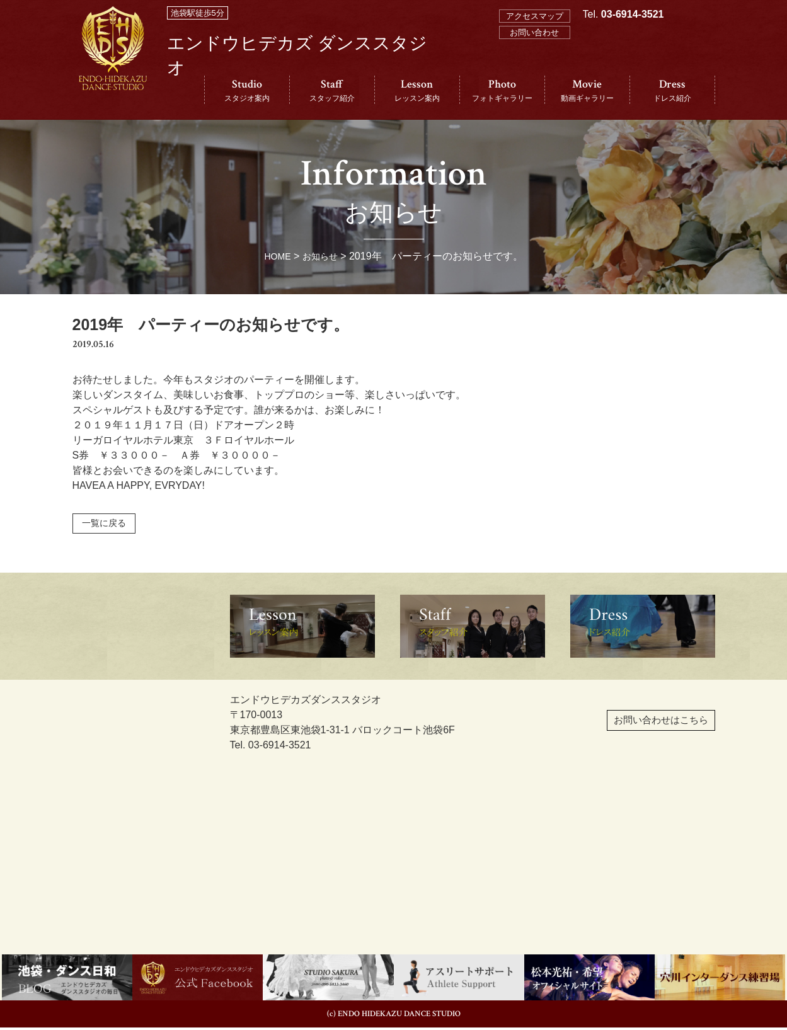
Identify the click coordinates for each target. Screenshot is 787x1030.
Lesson (417, 90)
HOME (275, 256)
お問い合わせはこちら (629, 730)
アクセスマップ (534, 16)
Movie (587, 90)
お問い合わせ (534, 32)
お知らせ (322, 256)
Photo (502, 90)
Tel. (623, 70)
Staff (332, 90)
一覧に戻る (108, 524)
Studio (247, 90)
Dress (672, 90)
